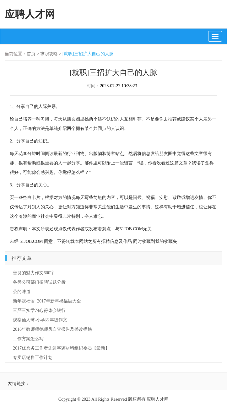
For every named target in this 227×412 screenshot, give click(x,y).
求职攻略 (49, 53)
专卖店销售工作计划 (32, 357)
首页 (31, 53)
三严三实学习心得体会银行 (39, 310)
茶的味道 (21, 291)
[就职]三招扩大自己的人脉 (88, 53)
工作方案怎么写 (28, 338)
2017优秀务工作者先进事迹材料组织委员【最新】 (61, 348)
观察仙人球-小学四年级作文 (40, 320)
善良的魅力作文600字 (34, 272)
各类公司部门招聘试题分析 (39, 282)
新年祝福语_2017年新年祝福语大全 (47, 301)
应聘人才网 (30, 14)
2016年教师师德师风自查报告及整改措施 (52, 329)
